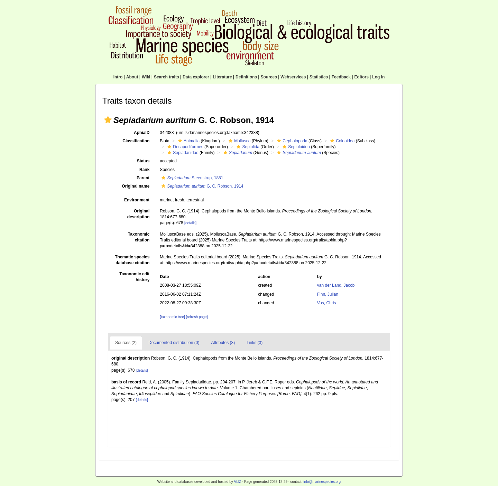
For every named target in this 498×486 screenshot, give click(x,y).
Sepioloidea (295, 146)
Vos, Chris (326, 303)
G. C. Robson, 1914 (201, 186)
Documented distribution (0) (173, 342)
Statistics (319, 77)
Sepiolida (247, 146)
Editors (361, 77)
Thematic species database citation (132, 260)
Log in (378, 77)
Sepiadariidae (182, 152)
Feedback (341, 77)
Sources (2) (126, 342)
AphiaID (141, 132)
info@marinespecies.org (322, 482)
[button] (107, 120)
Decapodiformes (184, 146)
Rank (144, 169)
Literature (222, 77)
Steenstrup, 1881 (191, 177)
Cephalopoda (291, 141)
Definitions (246, 77)
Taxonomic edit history (134, 276)
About (132, 77)
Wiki (146, 77)
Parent (143, 177)
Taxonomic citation (138, 237)
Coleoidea (341, 141)
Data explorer (196, 77)
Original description (138, 214)
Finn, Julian (327, 294)
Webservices (293, 77)
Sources (268, 77)
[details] (190, 223)
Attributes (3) (223, 342)
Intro (118, 77)
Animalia (188, 141)
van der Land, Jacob (336, 285)
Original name (135, 186)
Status (143, 161)
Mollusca (238, 141)
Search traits (166, 77)
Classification (135, 141)
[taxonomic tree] (172, 317)
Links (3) (254, 342)
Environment (136, 200)
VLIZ (237, 482)
